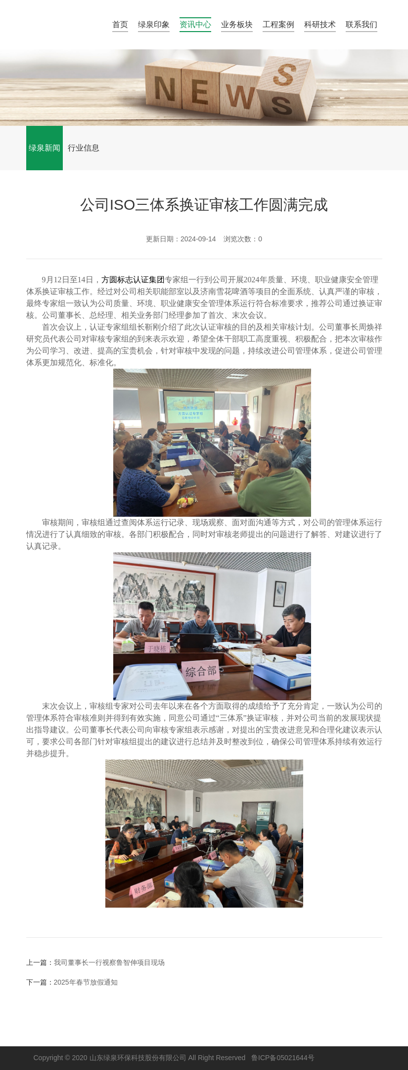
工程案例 (278, 24)
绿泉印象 (154, 24)
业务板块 (237, 24)
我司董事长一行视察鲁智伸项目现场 (109, 962)
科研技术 (320, 24)
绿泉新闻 (44, 148)
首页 (120, 24)
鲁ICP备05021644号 (283, 1058)
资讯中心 (195, 24)
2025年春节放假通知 (86, 982)
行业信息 (83, 148)
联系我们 (361, 24)
